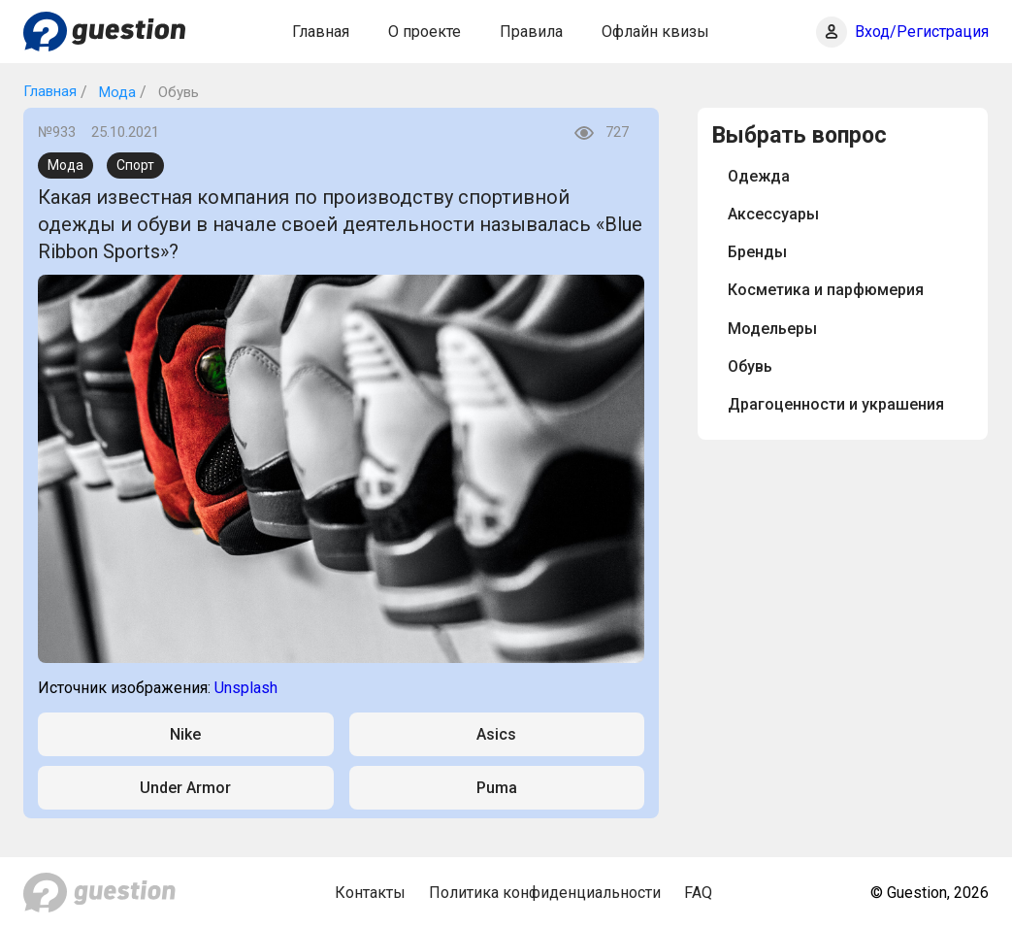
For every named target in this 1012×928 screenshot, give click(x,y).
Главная (320, 31)
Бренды (757, 252)
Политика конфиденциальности (545, 892)
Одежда (759, 176)
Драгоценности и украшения (836, 404)
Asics (496, 734)
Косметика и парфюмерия (826, 290)
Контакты (370, 892)
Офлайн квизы (655, 31)
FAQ (698, 892)
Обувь (750, 366)
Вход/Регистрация (922, 31)
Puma (496, 788)
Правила (531, 31)
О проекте (424, 31)
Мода (115, 92)
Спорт (135, 165)
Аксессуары (773, 214)
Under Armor (185, 788)
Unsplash (245, 688)
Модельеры (772, 328)
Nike (185, 734)
